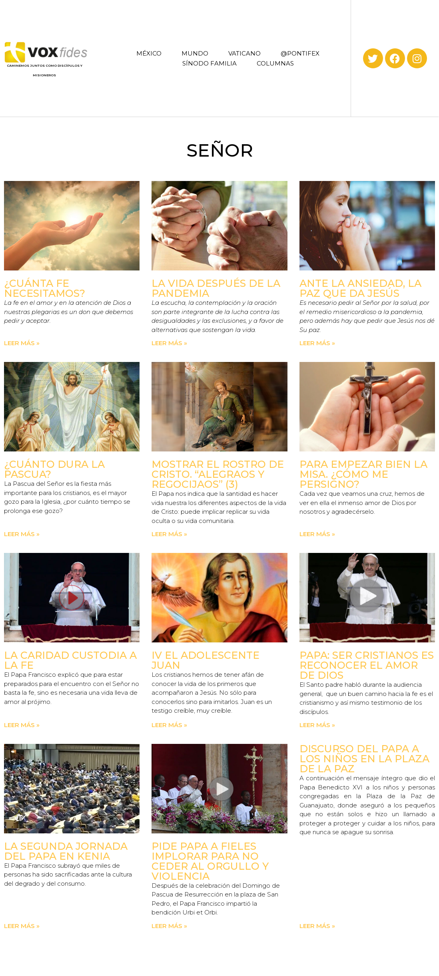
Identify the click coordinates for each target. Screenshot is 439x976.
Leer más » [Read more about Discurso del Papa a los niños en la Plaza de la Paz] (317, 926)
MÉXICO (149, 53)
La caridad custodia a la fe (70, 660)
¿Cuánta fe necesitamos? (44, 288)
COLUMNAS (275, 63)
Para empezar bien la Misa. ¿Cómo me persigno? (363, 474)
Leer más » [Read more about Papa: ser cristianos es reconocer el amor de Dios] (317, 725)
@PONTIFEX (300, 53)
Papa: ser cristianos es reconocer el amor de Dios (366, 665)
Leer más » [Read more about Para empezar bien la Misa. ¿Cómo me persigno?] (317, 534)
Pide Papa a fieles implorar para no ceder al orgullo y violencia (210, 861)
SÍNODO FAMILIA (209, 63)
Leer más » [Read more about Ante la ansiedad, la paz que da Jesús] (317, 343)
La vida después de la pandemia (216, 288)
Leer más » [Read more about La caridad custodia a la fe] (22, 725)
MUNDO (195, 53)
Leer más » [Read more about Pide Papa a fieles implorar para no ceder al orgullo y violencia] (169, 926)
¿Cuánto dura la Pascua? (54, 469)
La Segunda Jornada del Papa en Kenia (66, 851)
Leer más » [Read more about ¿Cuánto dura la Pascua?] (22, 534)
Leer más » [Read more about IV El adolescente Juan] (169, 725)
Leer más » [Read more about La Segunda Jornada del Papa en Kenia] (22, 926)
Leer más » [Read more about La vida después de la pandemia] (169, 343)
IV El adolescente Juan (205, 660)
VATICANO (244, 53)
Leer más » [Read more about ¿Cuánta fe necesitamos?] (22, 343)
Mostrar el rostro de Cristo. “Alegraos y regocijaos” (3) (218, 474)
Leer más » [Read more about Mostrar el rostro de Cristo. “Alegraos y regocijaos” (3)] (169, 534)
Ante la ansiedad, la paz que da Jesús (360, 288)
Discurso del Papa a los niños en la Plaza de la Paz (364, 759)
